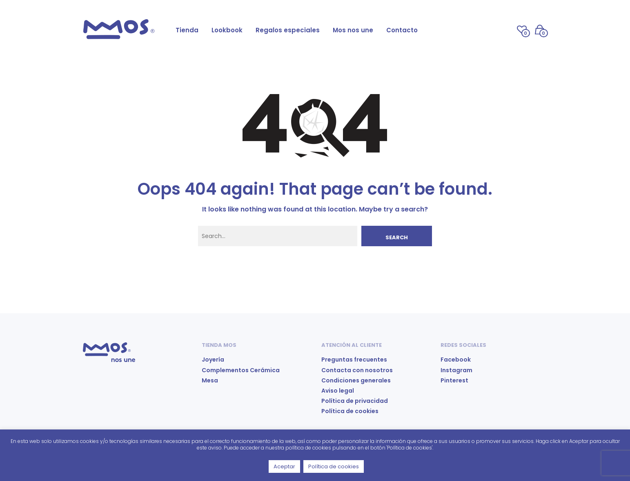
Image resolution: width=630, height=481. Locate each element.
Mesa (210, 380)
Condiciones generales (356, 380)
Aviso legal (337, 391)
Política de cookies (349, 411)
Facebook (456, 359)
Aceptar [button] (284, 466)
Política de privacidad (354, 401)
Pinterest (454, 380)
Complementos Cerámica (241, 370)
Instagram (456, 370)
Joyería (213, 359)
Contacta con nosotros (357, 370)
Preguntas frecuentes (354, 359)
